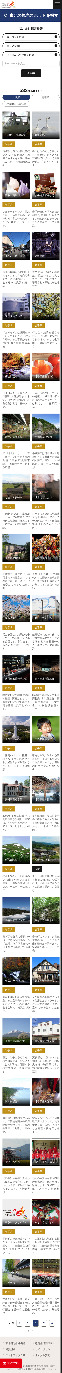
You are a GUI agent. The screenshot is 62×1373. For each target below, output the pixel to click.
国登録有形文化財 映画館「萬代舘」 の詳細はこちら (46, 1022)
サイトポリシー (42, 1349)
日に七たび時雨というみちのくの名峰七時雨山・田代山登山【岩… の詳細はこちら (46, 299)
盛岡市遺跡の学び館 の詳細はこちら (16, 658)
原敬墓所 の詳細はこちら (46, 235)
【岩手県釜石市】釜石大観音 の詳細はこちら (16, 718)
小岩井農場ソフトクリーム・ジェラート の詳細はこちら (46, 720)
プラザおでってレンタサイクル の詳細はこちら (16, 1262)
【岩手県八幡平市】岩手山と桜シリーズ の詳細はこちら (16, 1022)
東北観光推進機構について (16, 1343)
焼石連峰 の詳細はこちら (16, 839)
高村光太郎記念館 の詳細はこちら (46, 658)
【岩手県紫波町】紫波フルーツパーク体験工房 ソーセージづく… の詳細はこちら (46, 1084)
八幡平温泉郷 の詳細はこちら (46, 839)
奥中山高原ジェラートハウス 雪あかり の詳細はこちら (16, 176)
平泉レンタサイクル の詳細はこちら (16, 1202)
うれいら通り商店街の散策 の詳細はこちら (16, 235)
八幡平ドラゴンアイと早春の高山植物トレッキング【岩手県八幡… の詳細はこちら (16, 903)
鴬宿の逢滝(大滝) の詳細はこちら (16, 960)
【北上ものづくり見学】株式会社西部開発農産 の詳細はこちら (16, 1143)
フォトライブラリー (15, 1355)
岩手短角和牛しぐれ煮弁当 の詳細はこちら (46, 175)
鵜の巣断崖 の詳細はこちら (16, 1081)
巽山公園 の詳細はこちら (16, 598)
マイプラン (11, 1363)
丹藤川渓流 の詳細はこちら (16, 356)
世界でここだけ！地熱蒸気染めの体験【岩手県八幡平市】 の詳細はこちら (46, 480)
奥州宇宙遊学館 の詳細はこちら (16, 779)
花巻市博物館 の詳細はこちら (16, 537)
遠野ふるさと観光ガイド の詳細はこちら (46, 1141)
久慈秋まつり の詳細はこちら (46, 537)
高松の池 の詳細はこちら (46, 114)
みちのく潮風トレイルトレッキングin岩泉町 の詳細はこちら (46, 901)
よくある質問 (41, 1355)
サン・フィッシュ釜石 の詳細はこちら (46, 598)
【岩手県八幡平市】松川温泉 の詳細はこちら (46, 779)
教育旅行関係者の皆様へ (46, 1343)
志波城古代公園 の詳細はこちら (16, 477)
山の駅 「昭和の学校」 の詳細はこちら (16, 114)
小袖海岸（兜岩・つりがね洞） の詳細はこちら (46, 416)
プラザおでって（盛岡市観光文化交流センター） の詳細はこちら (16, 297)
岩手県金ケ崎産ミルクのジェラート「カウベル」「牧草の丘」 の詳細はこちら (46, 963)
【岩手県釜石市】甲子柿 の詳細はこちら (46, 356)
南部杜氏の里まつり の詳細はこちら (46, 1262)
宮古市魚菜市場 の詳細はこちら (16, 416)
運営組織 (8, 1349)
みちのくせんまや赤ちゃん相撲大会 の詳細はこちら (46, 1203)
